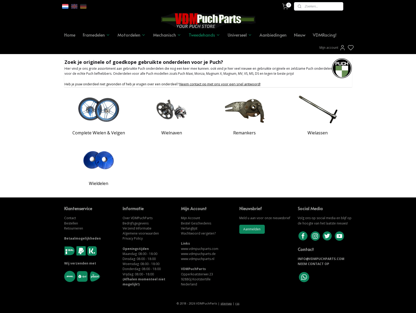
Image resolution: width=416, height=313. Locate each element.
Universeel (240, 35)
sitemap (226, 303)
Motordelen (132, 35)
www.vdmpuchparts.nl (197, 259)
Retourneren (73, 228)
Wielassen (317, 133)
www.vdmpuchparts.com (199, 248)
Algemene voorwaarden (141, 233)
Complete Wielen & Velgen (98, 133)
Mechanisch (167, 35)
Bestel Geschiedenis (196, 223)
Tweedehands (204, 35)
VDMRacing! (324, 35)
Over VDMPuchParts (138, 218)
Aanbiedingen (273, 35)
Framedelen (96, 35)
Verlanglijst (189, 228)
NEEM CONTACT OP (313, 264)
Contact (70, 218)
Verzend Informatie (137, 228)
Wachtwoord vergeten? (198, 233)
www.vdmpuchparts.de (198, 254)
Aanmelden (252, 229)
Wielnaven (171, 133)
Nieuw (299, 35)
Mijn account (332, 48)
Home (69, 35)
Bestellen (71, 223)
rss (237, 303)
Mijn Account (190, 218)
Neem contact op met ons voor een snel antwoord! (220, 84)
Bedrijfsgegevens (136, 223)
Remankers (244, 133)
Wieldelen (98, 183)
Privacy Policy (133, 238)
